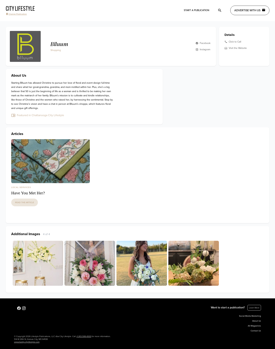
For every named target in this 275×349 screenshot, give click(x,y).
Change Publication (16, 14)
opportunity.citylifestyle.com (26, 342)
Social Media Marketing (250, 316)
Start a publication (196, 10)
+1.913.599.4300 (83, 336)
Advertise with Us (249, 10)
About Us (256, 321)
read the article (24, 202)
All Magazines (254, 326)
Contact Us (256, 330)
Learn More (254, 307)
